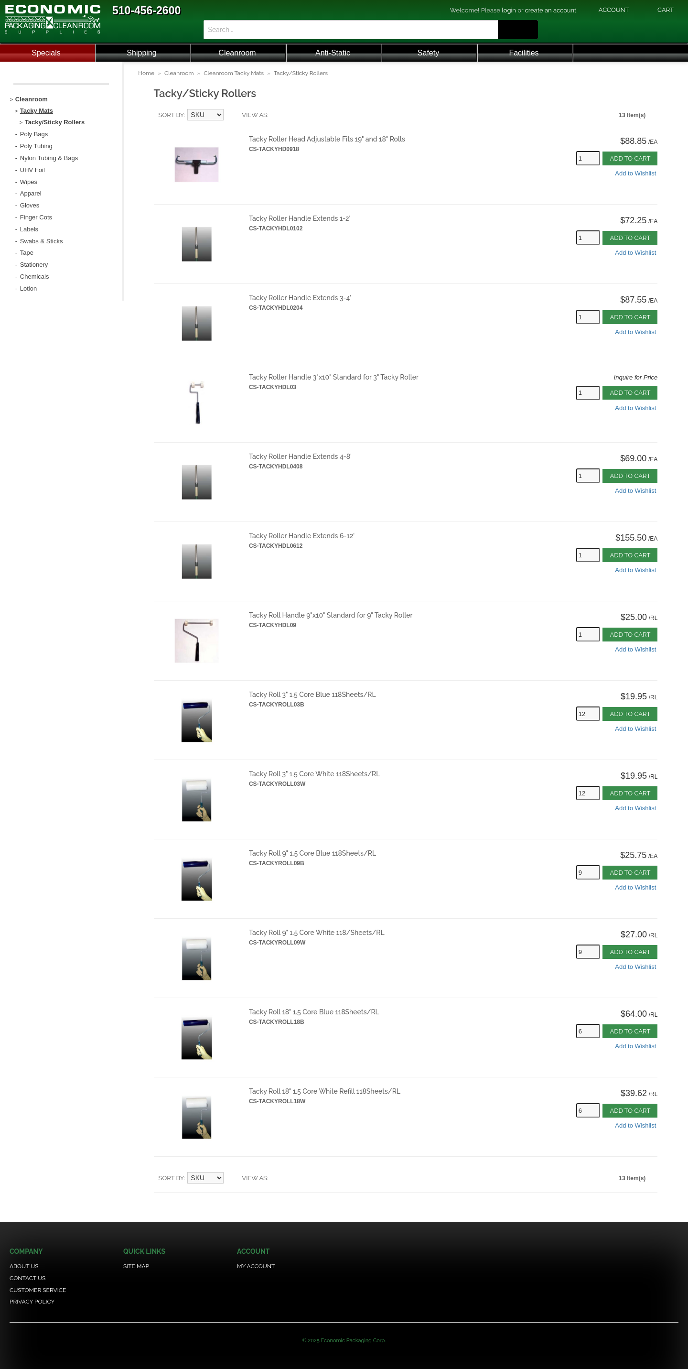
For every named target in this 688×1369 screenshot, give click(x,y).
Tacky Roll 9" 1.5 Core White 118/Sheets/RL (317, 932)
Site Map (136, 1266)
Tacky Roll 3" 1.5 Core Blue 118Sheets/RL (312, 694)
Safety (428, 53)
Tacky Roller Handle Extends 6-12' (302, 536)
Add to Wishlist (635, 173)
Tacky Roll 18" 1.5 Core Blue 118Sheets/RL (314, 1012)
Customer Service (38, 1290)
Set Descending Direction (232, 115)
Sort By (171, 115)
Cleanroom (237, 53)
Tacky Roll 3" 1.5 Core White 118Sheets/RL (314, 774)
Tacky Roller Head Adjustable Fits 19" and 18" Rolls (327, 139)
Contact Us (27, 1278)
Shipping (141, 53)
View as (254, 115)
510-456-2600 (146, 10)
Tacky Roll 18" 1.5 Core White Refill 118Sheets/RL (324, 1091)
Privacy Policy (32, 1301)
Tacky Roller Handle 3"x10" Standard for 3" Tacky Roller (334, 377)
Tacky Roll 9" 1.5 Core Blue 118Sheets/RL (312, 853)
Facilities (523, 53)
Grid (292, 115)
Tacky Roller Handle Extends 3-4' (300, 298)
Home (146, 73)
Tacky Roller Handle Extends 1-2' (300, 218)
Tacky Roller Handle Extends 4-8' (300, 456)
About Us (24, 1266)
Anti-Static (332, 53)
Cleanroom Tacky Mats (234, 73)
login (509, 10)
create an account (551, 10)
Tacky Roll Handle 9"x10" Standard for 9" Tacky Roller (331, 615)
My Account (256, 1266)
